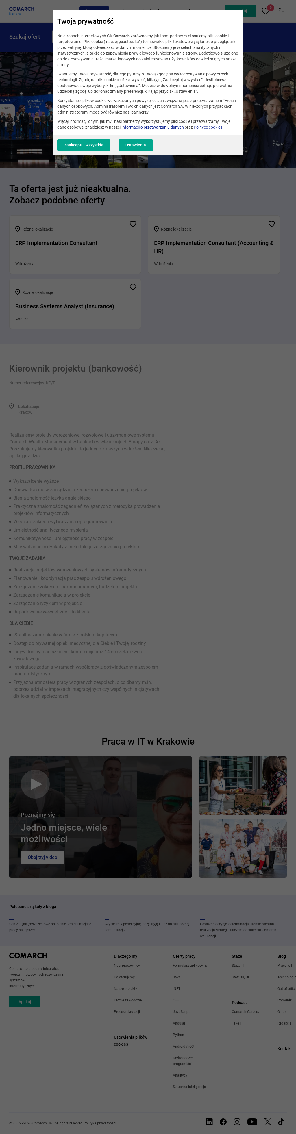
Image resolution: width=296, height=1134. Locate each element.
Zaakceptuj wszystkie (83, 145)
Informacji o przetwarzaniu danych (152, 127)
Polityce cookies (208, 127)
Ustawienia (135, 145)
